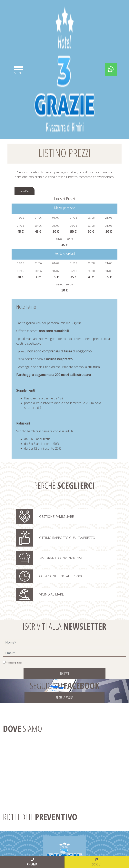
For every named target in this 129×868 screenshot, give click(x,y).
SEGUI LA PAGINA (64, 697)
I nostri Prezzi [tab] (24, 191)
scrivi (96, 861)
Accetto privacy (15, 662)
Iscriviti (64, 673)
